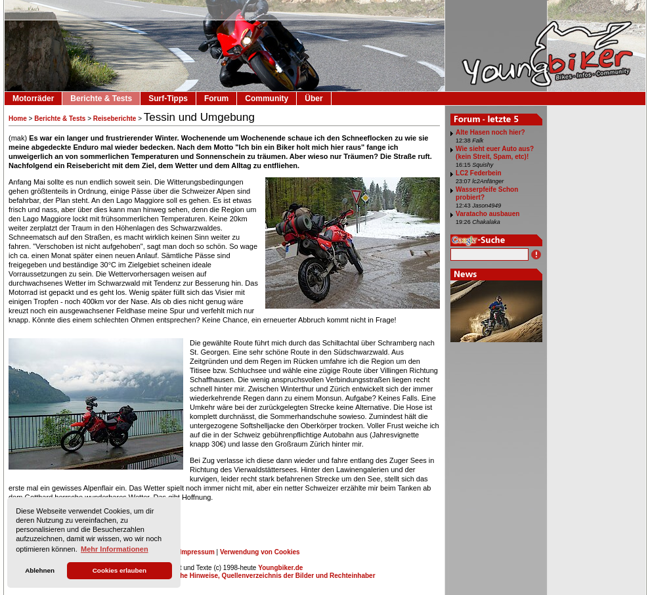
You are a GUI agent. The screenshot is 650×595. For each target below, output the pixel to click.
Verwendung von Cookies (260, 552)
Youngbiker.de (280, 567)
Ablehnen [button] (39, 570)
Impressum (196, 552)
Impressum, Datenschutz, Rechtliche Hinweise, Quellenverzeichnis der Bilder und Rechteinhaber (224, 575)
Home (18, 118)
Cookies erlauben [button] (119, 570)
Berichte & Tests (101, 98)
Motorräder (33, 98)
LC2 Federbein (478, 173)
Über (313, 98)
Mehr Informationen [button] (114, 549)
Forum (216, 98)
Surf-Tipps (168, 98)
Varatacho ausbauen (487, 213)
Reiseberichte (115, 118)
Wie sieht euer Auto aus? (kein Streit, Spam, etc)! (495, 152)
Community (266, 98)
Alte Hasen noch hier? (490, 132)
